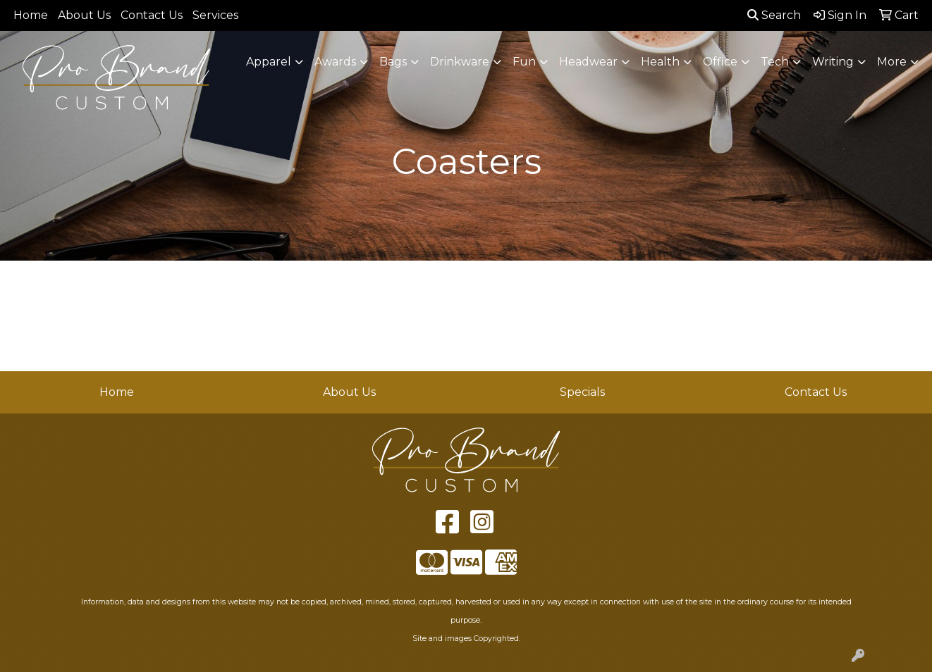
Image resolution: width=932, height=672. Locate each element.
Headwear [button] (588, 61)
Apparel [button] (268, 61)
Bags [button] (393, 61)
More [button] (892, 61)
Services (215, 15)
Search (774, 15)
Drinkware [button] (459, 61)
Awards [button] (335, 61)
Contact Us (152, 15)
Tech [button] (775, 61)
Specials (582, 392)
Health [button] (660, 61)
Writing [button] (833, 61)
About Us (84, 15)
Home (30, 15)
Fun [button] (524, 61)
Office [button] (720, 61)
